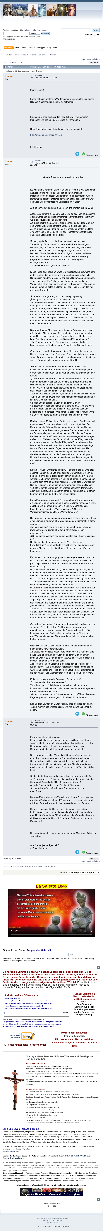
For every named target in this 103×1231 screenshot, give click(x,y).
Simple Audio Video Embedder (52, 1220)
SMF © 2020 (51, 1218)
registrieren (41, 30)
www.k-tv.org (15, 1035)
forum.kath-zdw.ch (13, 1158)
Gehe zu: (64, 872)
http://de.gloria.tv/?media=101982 (46, 135)
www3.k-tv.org (14, 1033)
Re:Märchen (39, 161)
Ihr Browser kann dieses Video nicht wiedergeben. (51, 913)
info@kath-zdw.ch (13, 1151)
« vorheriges (86, 59)
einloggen (28, 30)
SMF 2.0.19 (41, 1218)
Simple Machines (62, 1218)
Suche (6, 950)
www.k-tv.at (15, 1037)
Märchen (38, 76)
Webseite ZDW (36, 17)
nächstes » (96, 59)
